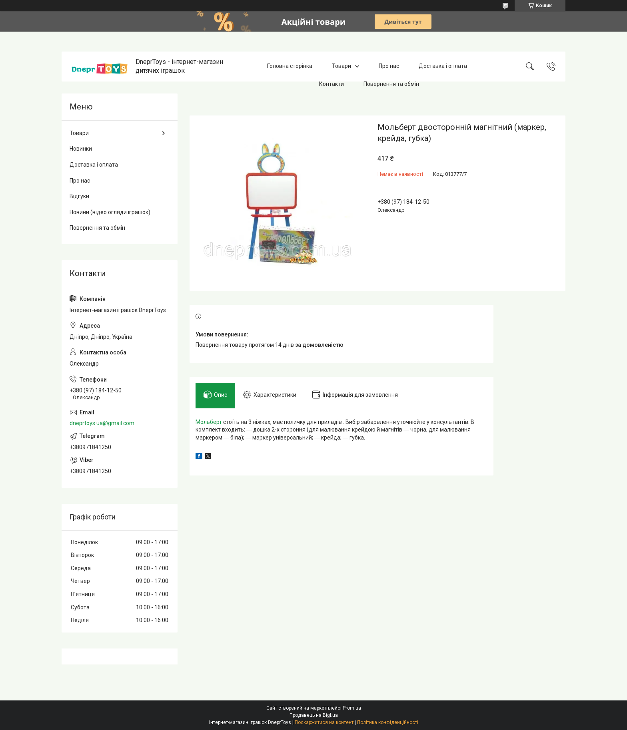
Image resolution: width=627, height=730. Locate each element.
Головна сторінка (289, 66)
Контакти (331, 84)
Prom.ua (352, 708)
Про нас (389, 66)
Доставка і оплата (443, 66)
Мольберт (209, 422)
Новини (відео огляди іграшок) (110, 212)
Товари (341, 66)
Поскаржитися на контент (324, 722)
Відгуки (79, 196)
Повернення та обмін (391, 84)
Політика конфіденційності (387, 722)
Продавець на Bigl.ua (314, 715)
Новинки (81, 148)
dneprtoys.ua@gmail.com (102, 423)
